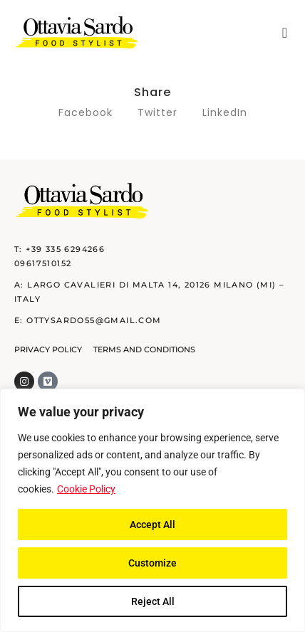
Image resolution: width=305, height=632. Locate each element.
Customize (152, 563)
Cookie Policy (86, 489)
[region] (152, 510)
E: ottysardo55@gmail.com (88, 320)
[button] (285, 32)
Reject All (153, 601)
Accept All (152, 524)
